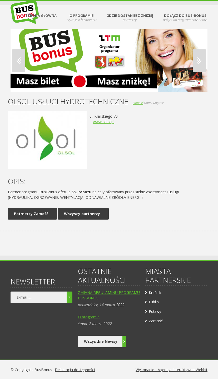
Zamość (138, 103)
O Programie (81, 18)
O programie (89, 316)
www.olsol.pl (103, 121)
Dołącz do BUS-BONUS (185, 18)
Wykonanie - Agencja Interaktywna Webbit (171, 369)
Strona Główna (41, 16)
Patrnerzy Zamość (31, 213)
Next (199, 60)
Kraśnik (155, 292)
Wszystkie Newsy (105, 341)
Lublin (154, 301)
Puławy (155, 311)
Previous (19, 60)
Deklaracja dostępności (75, 369)
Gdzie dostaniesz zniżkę (129, 18)
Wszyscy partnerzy (82, 213)
